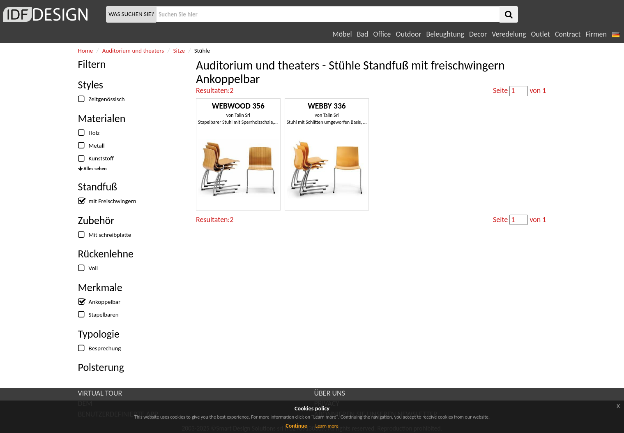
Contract (568, 34)
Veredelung (509, 34)
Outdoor (408, 34)
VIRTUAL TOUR (100, 393)
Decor (478, 34)
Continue (296, 425)
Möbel (342, 34)
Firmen (595, 34)
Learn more (326, 426)
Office (382, 34)
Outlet (540, 34)
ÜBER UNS (329, 393)
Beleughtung (445, 34)
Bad (362, 34)
